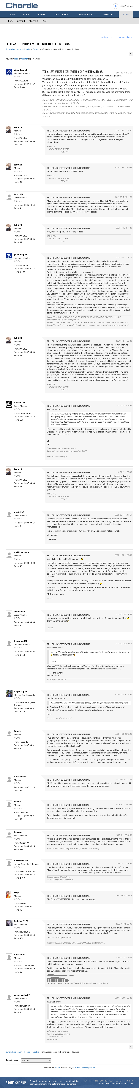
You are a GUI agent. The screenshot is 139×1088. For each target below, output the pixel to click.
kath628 (18, 127)
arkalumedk (19, 611)
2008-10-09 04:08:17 (123, 643)
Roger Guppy (20, 691)
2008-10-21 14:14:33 (124, 957)
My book (85, 15)
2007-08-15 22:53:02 (123, 167)
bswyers (18, 832)
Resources (108, 15)
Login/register (126, 6)
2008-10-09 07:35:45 (123, 694)
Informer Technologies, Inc (83, 1068)
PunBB (57, 1068)
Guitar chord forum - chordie (18, 49)
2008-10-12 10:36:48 (124, 863)
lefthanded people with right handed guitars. (38, 43)
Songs (26, 15)
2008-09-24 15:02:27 (123, 515)
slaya (16, 892)
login (16, 59)
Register (33, 21)
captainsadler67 (22, 995)
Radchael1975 (21, 921)
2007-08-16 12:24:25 (123, 257)
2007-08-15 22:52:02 (123, 130)
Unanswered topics (125, 37)
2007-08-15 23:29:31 (123, 197)
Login (44, 21)
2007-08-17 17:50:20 (124, 341)
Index (10, 21)
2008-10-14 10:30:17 (124, 895)
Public (61, 15)
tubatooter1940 (21, 860)
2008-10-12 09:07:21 (124, 835)
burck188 (18, 194)
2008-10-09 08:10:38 (123, 734)
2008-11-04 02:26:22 (123, 998)
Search (21, 21)
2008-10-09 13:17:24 (124, 779)
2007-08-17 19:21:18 (124, 405)
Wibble (17, 731)
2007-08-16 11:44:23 (124, 228)
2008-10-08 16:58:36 (123, 555)
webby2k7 (19, 512)
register (24, 59)
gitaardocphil (20, 70)
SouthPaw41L (20, 641)
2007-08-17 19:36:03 (124, 472)
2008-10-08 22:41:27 (123, 614)
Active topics (106, 37)
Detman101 (19, 402)
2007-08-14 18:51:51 (124, 73)
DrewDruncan (20, 776)
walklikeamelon (21, 552)
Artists (41, 15)
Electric (36, 49)
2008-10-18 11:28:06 (124, 924)
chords (130, 1084)
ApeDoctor (19, 954)
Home (12, 15)
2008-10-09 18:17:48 (124, 804)
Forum (126, 15)
